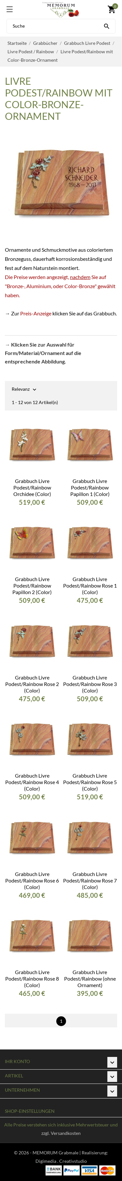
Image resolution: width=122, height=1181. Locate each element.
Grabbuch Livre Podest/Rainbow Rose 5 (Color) (90, 782)
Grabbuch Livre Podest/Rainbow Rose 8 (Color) (32, 978)
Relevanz (21, 389)
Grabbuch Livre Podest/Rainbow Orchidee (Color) (32, 487)
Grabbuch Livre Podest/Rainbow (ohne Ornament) (90, 978)
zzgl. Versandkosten (61, 1133)
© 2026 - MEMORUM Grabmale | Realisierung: (61, 1152)
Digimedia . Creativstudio (61, 1161)
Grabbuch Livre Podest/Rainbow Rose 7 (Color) (90, 880)
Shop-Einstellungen (30, 1111)
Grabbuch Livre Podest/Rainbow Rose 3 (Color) (90, 683)
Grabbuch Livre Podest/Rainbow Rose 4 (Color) (32, 782)
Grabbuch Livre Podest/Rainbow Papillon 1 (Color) (90, 487)
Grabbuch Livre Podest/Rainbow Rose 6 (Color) (32, 880)
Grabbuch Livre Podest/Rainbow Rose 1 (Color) (90, 585)
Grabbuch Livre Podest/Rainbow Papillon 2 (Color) (32, 585)
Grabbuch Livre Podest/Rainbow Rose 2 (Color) (32, 683)
